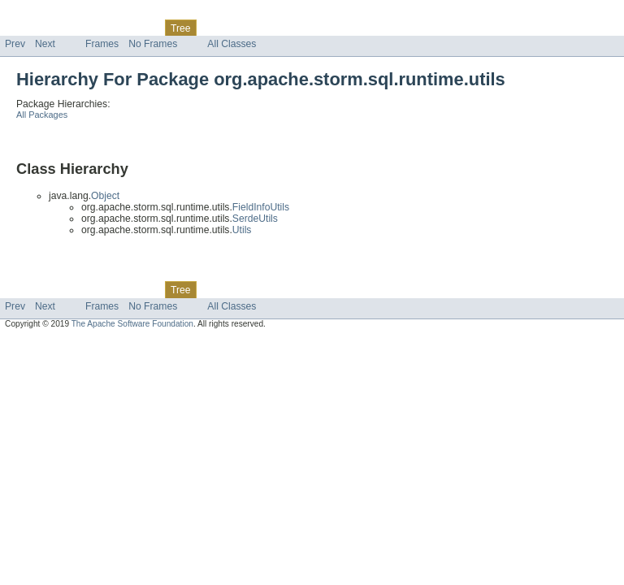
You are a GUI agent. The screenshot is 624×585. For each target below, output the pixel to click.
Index (278, 27)
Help (310, 27)
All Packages (41, 114)
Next (45, 44)
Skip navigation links (44, 14)
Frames (102, 44)
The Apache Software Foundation (132, 323)
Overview (25, 27)
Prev (15, 44)
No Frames (152, 44)
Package (75, 27)
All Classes (231, 44)
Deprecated (231, 27)
